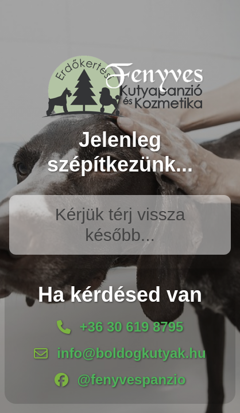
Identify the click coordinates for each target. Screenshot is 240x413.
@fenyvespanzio (132, 379)
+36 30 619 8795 (132, 326)
